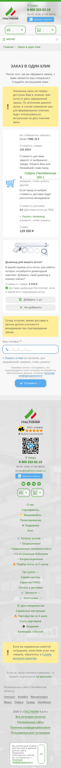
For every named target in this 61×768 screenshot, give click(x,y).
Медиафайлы (32, 515)
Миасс (8, 702)
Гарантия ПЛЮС (30, 582)
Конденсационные (31, 559)
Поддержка (32, 525)
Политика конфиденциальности (30, 727)
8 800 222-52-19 (38, 9)
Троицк (30, 702)
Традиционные (31, 543)
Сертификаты (30, 510)
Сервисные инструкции (30, 611)
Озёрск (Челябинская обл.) (40, 175)
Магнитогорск (39, 697)
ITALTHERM (31, 711)
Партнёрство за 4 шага (32, 616)
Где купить (29, 572)
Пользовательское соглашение (30, 733)
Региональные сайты (30, 722)
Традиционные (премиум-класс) (31, 548)
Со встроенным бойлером (31, 554)
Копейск (23, 697)
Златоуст (9, 697)
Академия (32, 626)
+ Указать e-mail (13, 358)
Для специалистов (32, 605)
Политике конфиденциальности (37, 374)
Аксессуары (30, 598)
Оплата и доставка (30, 587)
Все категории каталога (30, 717)
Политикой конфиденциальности (22, 761)
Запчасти (31, 592)
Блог (30, 530)
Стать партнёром (30, 621)
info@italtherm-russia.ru (32, 471)
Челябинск (44, 702)
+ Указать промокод (32, 216)
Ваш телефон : (12, 341)
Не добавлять (33, 307)
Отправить (30, 383)
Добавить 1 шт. (33, 299)
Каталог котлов (31, 538)
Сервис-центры (30, 577)
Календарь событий (30, 631)
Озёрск (34, 5)
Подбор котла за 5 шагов (32, 564)
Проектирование (30, 520)
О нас (30, 504)
